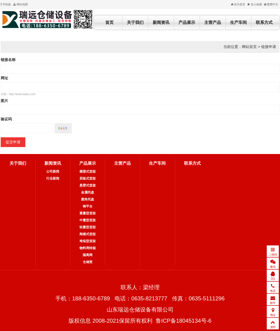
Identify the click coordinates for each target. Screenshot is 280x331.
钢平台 (87, 206)
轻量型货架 (87, 227)
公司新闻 (52, 171)
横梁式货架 (87, 171)
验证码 (6, 119)
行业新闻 (52, 178)
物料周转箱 (87, 248)
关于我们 (135, 22)
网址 (4, 78)
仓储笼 (87, 262)
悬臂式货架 (87, 185)
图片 (4, 101)
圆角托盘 (87, 199)
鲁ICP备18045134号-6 (183, 321)
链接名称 (8, 60)
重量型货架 (87, 213)
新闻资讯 (161, 22)
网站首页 (249, 47)
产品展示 (186, 22)
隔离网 (87, 255)
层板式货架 (87, 178)
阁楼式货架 (87, 234)
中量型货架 (87, 220)
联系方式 (264, 22)
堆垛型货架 (87, 241)
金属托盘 (87, 192)
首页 (109, 22)
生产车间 (238, 22)
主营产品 (212, 22)
